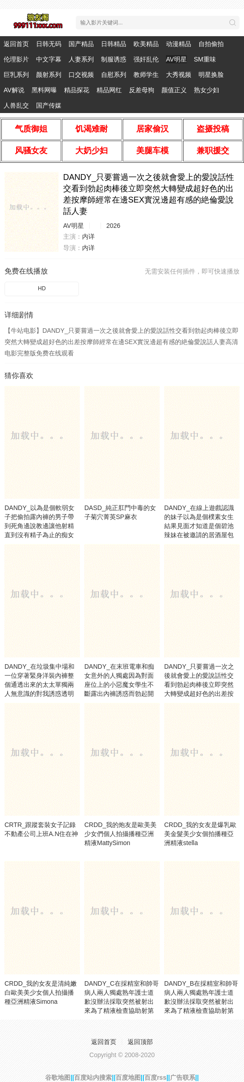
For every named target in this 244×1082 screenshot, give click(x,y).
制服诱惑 (113, 59)
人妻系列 (81, 59)
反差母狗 (141, 90)
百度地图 (128, 1077)
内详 (88, 236)
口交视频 (81, 74)
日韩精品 (113, 43)
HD (42, 288)
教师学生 (146, 74)
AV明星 (176, 59)
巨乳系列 (16, 74)
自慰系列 (113, 74)
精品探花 (76, 90)
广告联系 (182, 1077)
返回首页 (16, 43)
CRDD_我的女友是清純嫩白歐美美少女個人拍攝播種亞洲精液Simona (41, 992)
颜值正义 (174, 90)
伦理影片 (16, 59)
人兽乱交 (16, 105)
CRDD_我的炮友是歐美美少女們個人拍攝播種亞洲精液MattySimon (120, 833)
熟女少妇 (206, 90)
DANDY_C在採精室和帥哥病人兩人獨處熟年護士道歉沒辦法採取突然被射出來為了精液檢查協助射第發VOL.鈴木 (121, 1001)
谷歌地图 (57, 1077)
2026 (113, 225)
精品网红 (109, 90)
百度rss (155, 1077)
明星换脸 (211, 74)
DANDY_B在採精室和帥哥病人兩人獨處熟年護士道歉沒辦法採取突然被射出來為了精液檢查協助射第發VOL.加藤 (201, 1001)
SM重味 (205, 59)
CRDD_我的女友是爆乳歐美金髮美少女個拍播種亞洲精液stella (200, 833)
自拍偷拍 (211, 43)
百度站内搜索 (93, 1077)
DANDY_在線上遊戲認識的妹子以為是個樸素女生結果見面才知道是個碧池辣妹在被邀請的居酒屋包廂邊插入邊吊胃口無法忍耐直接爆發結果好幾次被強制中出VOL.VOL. (199, 535)
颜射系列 (48, 74)
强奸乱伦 (146, 59)
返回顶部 (140, 1041)
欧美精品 (146, 43)
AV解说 (14, 90)
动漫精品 (178, 43)
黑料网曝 (44, 90)
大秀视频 (178, 74)
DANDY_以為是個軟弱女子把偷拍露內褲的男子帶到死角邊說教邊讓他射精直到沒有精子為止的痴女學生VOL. (39, 526)
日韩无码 (48, 43)
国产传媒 (48, 105)
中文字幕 (48, 59)
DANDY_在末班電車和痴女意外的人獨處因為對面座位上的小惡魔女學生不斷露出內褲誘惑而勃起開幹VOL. (119, 684)
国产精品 (81, 43)
